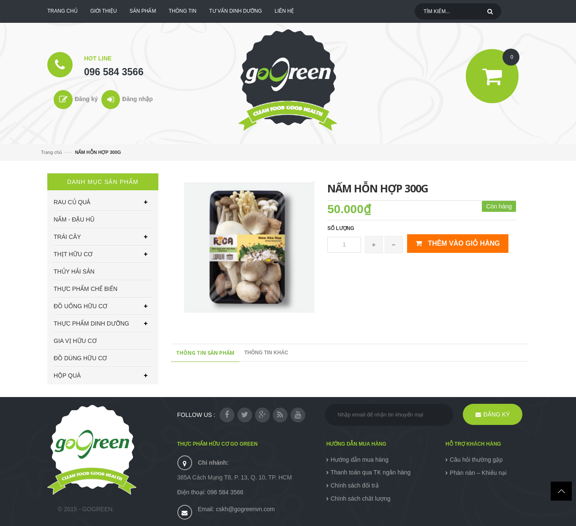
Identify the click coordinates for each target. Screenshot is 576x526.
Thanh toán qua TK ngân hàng (371, 472)
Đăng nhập (137, 99)
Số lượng (340, 228)
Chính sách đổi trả (355, 485)
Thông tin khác (266, 353)
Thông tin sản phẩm (205, 352)
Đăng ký (86, 99)
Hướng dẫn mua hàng (360, 459)
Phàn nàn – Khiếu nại (478, 472)
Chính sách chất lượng (361, 498)
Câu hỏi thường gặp (476, 459)
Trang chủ (51, 152)
